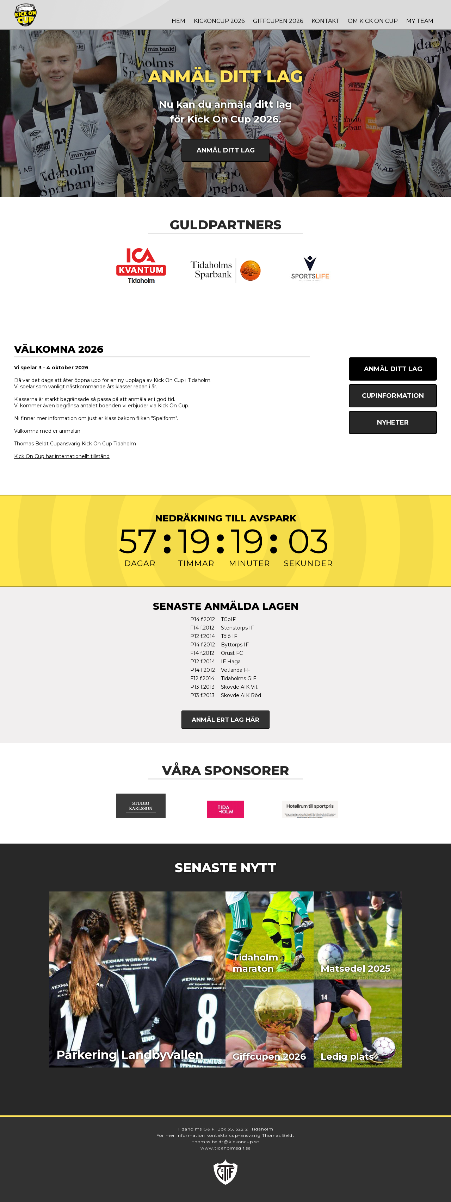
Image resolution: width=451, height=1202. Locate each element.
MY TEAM (419, 21)
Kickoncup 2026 (219, 21)
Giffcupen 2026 (278, 21)
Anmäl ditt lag (226, 150)
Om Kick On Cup (373, 21)
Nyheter (393, 422)
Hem (178, 21)
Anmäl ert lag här (225, 719)
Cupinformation (393, 396)
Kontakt (325, 21)
